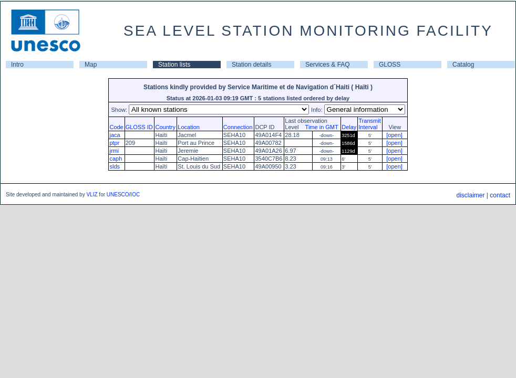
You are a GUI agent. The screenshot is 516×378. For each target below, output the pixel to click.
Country (165, 127)
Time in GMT (319, 127)
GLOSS (389, 64)
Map (91, 64)
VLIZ (91, 194)
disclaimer (470, 195)
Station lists (174, 64)
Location (189, 127)
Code (116, 127)
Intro (17, 64)
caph (115, 158)
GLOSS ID (139, 127)
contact (500, 195)
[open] (394, 135)
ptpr (114, 143)
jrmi (114, 151)
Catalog (463, 64)
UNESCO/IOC (123, 194)
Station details (251, 64)
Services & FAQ (327, 64)
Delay (349, 127)
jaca (114, 135)
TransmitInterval (369, 124)
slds (114, 166)
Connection (238, 127)
